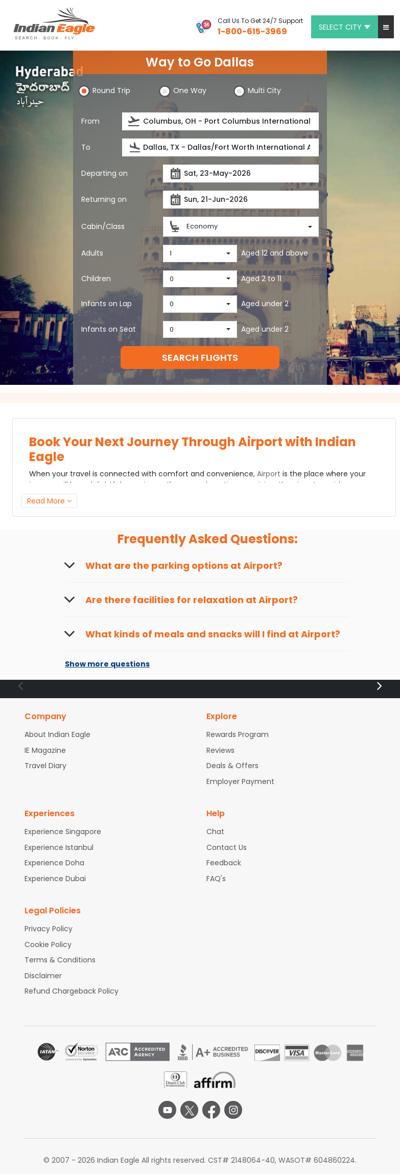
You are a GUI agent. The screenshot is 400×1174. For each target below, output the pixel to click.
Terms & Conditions (60, 960)
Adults (92, 253)
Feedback (223, 863)
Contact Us (226, 847)
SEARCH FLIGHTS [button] (200, 357)
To (85, 147)
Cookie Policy (48, 944)
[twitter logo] (189, 1110)
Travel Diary (45, 766)
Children (96, 278)
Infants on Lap (106, 303)
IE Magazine (45, 750)
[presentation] (134, 121)
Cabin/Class (103, 226)
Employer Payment (240, 781)
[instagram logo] (233, 1110)
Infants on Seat (108, 329)
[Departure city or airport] (220, 121)
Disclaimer (43, 976)
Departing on (104, 173)
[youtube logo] (167, 1110)
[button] (386, 26)
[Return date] (241, 200)
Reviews (220, 750)
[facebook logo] (211, 1110)
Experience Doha (54, 863)
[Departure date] (241, 173)
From (90, 121)
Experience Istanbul (59, 847)
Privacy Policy (49, 929)
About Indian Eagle (57, 734)
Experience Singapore (63, 831)
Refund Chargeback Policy (72, 991)
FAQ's (216, 878)
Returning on (104, 199)
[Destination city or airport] (220, 147)
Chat (215, 831)
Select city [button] (344, 27)
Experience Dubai (55, 878)
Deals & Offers (232, 766)
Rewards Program (237, 734)
